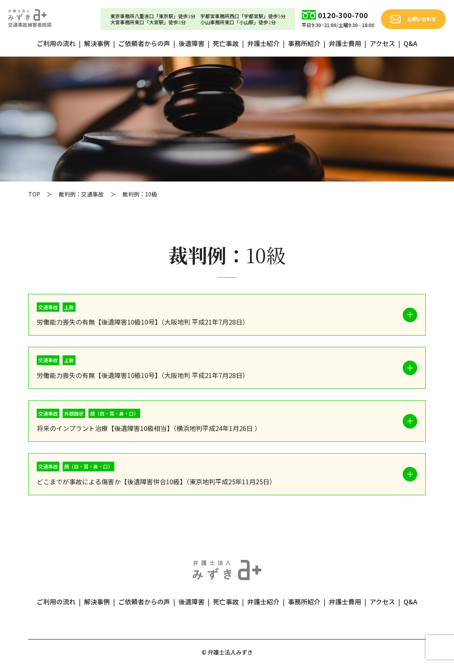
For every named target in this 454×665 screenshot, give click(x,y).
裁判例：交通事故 (81, 194)
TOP (34, 194)
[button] (227, 315)
